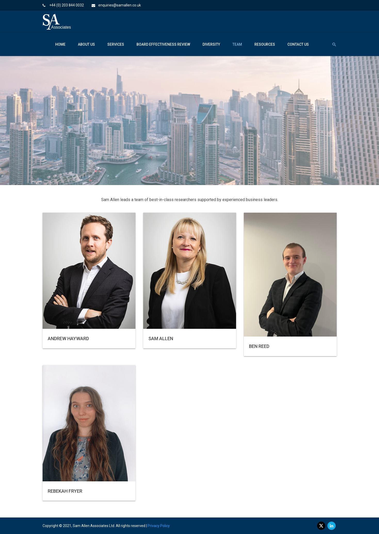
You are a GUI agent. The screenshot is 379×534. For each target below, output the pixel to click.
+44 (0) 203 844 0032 (66, 5)
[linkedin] (331, 526)
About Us (86, 44)
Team (237, 44)
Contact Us (298, 44)
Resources (264, 44)
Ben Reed (259, 346)
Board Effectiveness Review (163, 44)
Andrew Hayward (68, 338)
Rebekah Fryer (65, 491)
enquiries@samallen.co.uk (119, 5)
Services (115, 44)
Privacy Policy (159, 526)
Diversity (211, 44)
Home (60, 44)
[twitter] (321, 526)
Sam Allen (160, 338)
